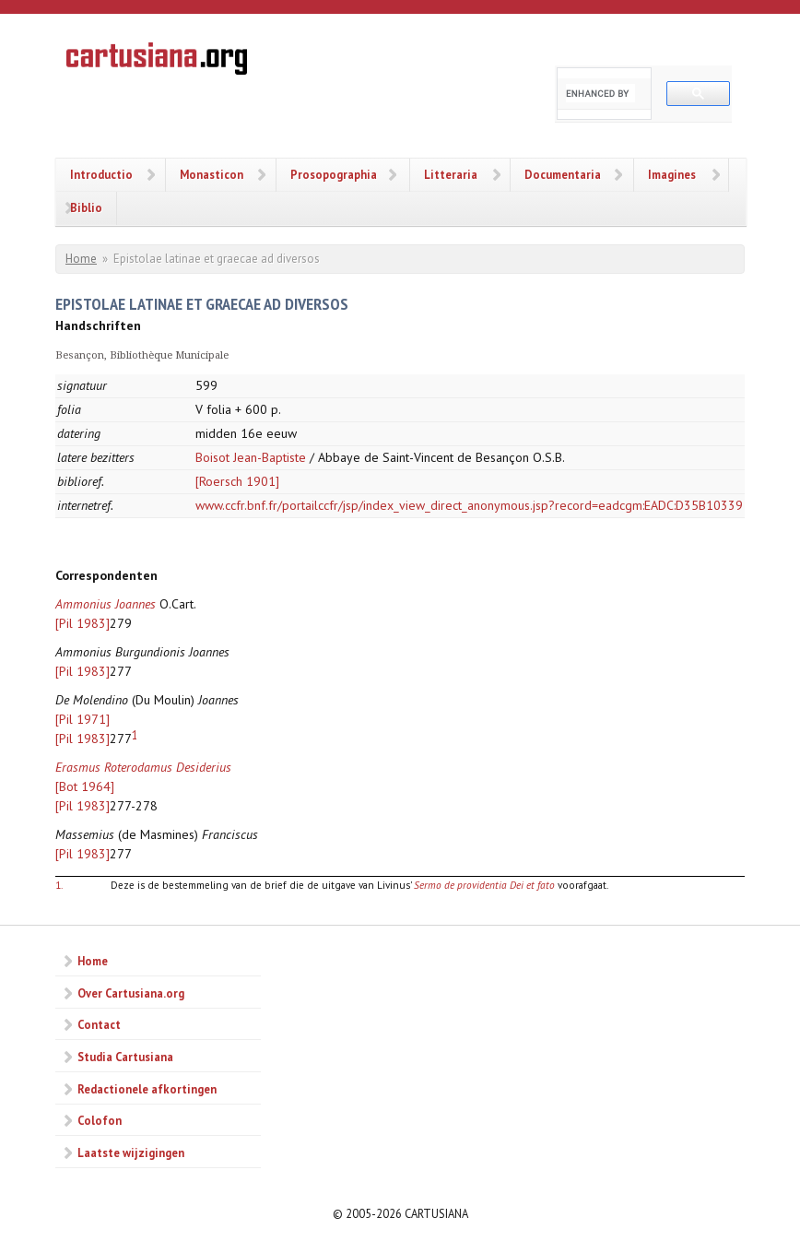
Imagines (672, 174)
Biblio (86, 207)
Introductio (101, 174)
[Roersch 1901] (237, 481)
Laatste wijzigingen (130, 1152)
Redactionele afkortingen (147, 1088)
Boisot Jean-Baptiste (250, 457)
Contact (99, 1024)
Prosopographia (333, 174)
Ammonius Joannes (105, 604)
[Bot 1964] (84, 786)
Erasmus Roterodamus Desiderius (143, 767)
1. (59, 885)
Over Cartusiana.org (130, 993)
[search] (600, 93)
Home (81, 258)
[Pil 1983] (82, 623)
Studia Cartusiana (125, 1056)
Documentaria (562, 174)
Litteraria (450, 174)
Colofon (99, 1120)
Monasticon (211, 174)
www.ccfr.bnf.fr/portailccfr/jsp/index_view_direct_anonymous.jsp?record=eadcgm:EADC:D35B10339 (469, 505)
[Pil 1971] (82, 719)
